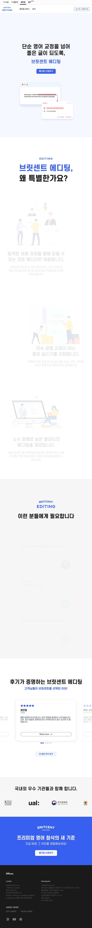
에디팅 (23, 2)
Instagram (21, 919)
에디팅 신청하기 (46, 71)
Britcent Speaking (8, 919)
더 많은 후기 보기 (46, 754)
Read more (44, 734)
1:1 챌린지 (14, 2)
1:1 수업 (6, 2)
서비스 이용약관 (11, 911)
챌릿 (30, 2)
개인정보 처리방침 (26, 911)
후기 (34, 9)
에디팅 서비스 (25, 9)
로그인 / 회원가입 (82, 9)
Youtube (14, 919)
